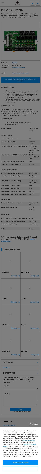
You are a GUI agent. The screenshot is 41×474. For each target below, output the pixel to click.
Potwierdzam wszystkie (20, 462)
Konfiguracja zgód (20, 469)
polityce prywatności (28, 440)
